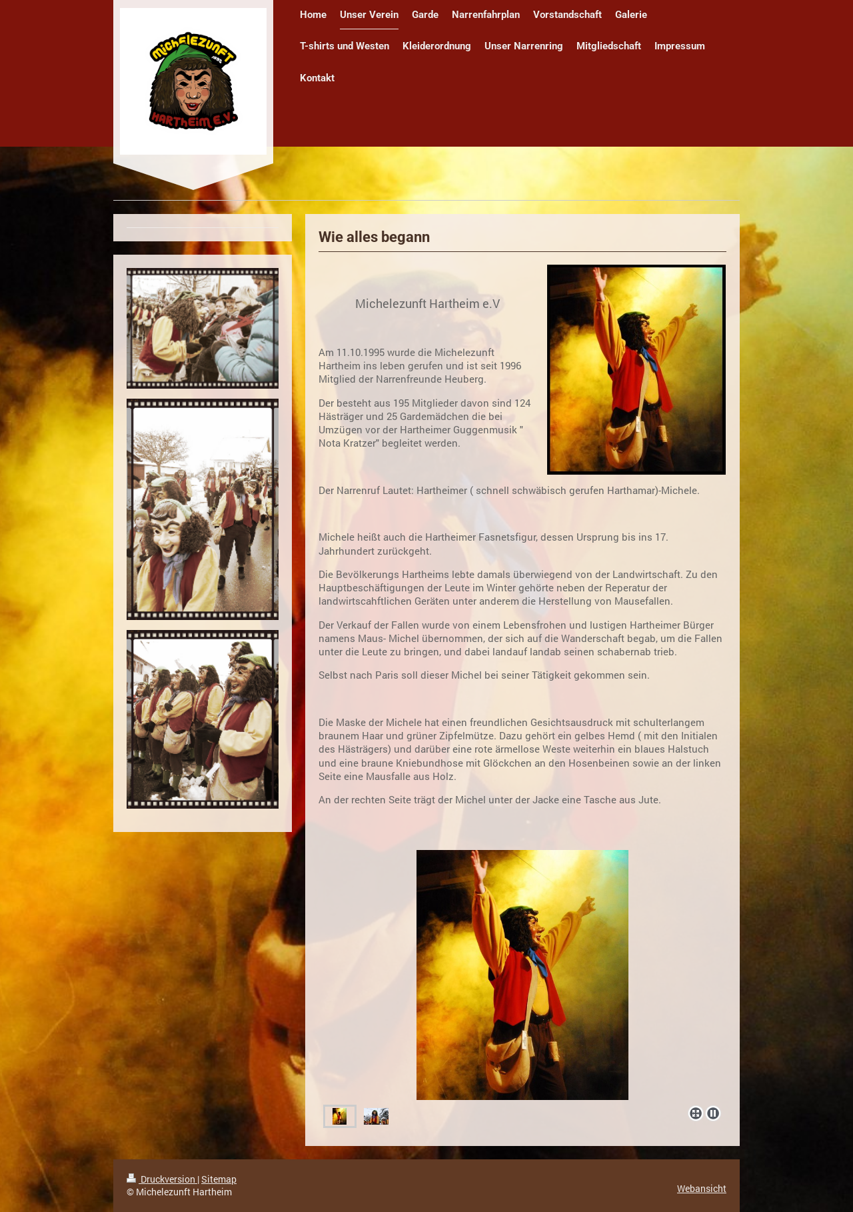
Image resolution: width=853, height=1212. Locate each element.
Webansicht (701, 1188)
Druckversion (162, 1179)
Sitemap (219, 1179)
